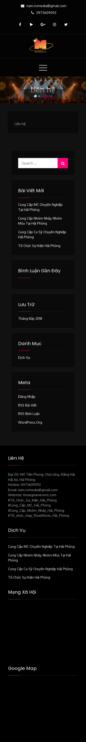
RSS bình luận (29, 414)
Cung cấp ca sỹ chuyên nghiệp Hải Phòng (40, 569)
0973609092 (43, 12)
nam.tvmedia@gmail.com (43, 6)
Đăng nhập (26, 396)
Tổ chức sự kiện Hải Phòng (39, 246)
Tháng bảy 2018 (30, 318)
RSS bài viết (27, 405)
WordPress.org (30, 422)
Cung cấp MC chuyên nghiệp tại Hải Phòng (41, 546)
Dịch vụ (24, 357)
